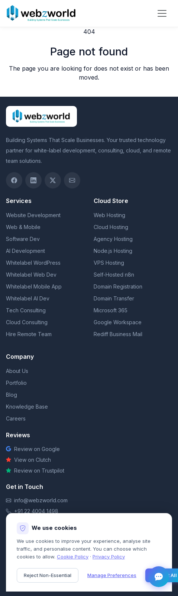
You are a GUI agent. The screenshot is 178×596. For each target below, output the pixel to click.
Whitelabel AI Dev (27, 298)
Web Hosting (109, 215)
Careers (16, 418)
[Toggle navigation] (162, 13)
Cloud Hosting (111, 227)
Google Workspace (118, 322)
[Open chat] (158, 576)
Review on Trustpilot (35, 470)
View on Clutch (28, 460)
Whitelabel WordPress (33, 263)
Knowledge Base (27, 406)
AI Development (25, 251)
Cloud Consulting (27, 322)
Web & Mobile (23, 227)
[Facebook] (14, 180)
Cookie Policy (72, 557)
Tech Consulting (26, 310)
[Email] (72, 180)
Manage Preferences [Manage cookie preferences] (111, 575)
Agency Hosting (113, 239)
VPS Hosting (109, 263)
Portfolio (16, 383)
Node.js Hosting (113, 251)
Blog (11, 395)
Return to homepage (89, 92)
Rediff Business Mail (118, 334)
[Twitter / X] (53, 180)
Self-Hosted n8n (114, 274)
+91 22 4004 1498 (36, 511)
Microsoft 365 (110, 310)
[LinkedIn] (33, 180)
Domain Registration (118, 286)
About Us (17, 371)
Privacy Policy (109, 557)
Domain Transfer (114, 298)
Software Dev (23, 239)
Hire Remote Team (29, 334)
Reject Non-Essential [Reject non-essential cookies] (47, 575)
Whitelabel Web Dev (31, 274)
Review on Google (33, 449)
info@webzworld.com (41, 500)
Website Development (33, 215)
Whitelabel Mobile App (34, 286)
